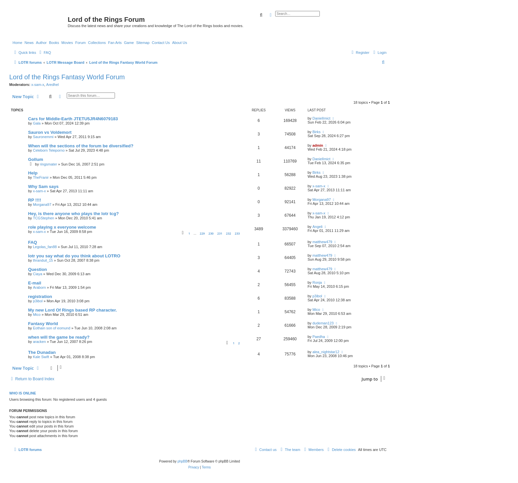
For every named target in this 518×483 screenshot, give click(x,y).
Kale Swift (41, 357)
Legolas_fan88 (45, 247)
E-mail (34, 282)
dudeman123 (323, 323)
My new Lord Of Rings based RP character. (72, 310)
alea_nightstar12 (326, 352)
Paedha (319, 337)
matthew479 (322, 242)
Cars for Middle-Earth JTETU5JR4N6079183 (73, 118)
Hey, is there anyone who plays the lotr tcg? (73, 213)
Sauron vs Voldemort (50, 132)
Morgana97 (42, 204)
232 (228, 233)
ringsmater (48, 164)
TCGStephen (43, 218)
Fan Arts (115, 43)
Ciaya (37, 274)
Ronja (317, 282)
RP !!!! (34, 200)
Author (41, 43)
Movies (67, 43)
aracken (39, 342)
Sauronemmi (43, 137)
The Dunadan (42, 352)
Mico (37, 314)
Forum (80, 43)
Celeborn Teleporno (49, 150)
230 (210, 233)
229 (202, 233)
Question (37, 269)
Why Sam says (43, 186)
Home (17, 43)
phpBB (182, 461)
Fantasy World (43, 323)
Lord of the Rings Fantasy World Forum (67, 77)
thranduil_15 (43, 260)
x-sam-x (37, 85)
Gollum (35, 159)
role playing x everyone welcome (62, 227)
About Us (179, 43)
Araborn (39, 287)
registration (40, 296)
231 (219, 233)
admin (318, 145)
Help (33, 172)
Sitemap (142, 43)
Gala (37, 123)
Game (129, 43)
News (29, 43)
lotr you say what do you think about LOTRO (74, 255)
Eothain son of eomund (51, 328)
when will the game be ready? (59, 337)
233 (237, 233)
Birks (316, 132)
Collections (97, 43)
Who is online (22, 393)
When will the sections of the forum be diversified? (80, 145)
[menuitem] (44, 52)
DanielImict (321, 118)
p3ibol (38, 301)
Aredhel (52, 85)
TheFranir (41, 177)
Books (54, 43)
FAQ (32, 242)
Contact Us (161, 43)
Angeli (318, 227)
